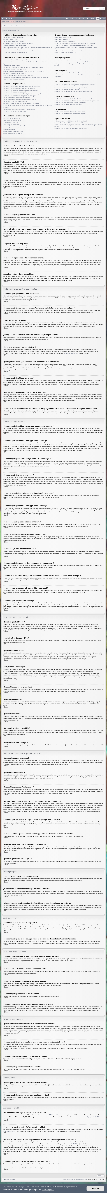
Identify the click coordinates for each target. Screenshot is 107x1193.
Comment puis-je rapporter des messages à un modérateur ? (21, 103)
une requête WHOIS (71, 1144)
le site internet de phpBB (71, 353)
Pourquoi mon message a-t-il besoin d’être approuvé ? (19, 109)
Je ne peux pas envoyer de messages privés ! (68, 60)
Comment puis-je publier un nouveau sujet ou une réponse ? (21, 86)
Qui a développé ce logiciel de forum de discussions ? (71, 121)
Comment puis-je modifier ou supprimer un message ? (19, 88)
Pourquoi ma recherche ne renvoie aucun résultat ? (70, 86)
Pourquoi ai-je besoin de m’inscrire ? (14, 37)
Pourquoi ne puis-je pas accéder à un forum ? (17, 97)
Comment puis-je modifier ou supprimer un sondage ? (19, 96)
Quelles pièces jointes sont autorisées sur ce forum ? (70, 112)
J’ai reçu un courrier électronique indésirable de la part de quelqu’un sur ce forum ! (77, 64)
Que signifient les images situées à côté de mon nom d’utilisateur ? (23, 71)
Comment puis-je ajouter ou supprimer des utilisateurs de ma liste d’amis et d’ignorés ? (77, 75)
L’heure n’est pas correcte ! (11, 65)
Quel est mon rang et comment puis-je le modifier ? (18, 75)
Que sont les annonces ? (10, 128)
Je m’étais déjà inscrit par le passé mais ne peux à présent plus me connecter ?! (27, 47)
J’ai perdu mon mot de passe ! (12, 49)
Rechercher (6, 21)
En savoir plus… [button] (48, 1190)
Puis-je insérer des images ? (12, 124)
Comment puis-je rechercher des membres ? (68, 89)
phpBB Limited (51, 1115)
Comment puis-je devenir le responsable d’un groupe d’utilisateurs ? (75, 45)
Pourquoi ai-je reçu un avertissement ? (15, 101)
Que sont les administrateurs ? (64, 37)
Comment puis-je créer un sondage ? (14, 92)
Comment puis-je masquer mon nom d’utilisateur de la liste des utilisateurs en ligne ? (26, 63)
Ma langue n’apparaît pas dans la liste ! (15, 69)
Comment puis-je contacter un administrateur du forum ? (72, 128)
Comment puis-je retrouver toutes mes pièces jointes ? (71, 113)
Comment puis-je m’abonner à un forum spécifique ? (70, 102)
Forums (10, 18)
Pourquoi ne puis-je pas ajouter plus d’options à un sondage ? (22, 94)
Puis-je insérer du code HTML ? (12, 120)
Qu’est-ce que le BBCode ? (11, 118)
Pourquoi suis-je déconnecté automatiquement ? (18, 51)
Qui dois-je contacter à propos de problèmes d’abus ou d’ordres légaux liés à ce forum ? (79, 125)
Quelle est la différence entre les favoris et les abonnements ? (73, 99)
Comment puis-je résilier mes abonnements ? (68, 104)
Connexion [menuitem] (101, 19)
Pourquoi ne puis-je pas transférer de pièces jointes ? (19, 99)
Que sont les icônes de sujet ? (12, 133)
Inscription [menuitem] (105, 19)
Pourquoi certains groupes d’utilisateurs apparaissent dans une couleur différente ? (76, 48)
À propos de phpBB (93, 1117)
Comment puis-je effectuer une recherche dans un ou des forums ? (75, 84)
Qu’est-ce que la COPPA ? (11, 39)
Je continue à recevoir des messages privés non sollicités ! (72, 62)
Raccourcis (3, 19)
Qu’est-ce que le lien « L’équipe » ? (65, 53)
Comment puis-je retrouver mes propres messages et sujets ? (73, 91)
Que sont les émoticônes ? (11, 122)
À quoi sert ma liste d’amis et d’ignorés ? (67, 73)
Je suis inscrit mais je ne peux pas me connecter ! (18, 43)
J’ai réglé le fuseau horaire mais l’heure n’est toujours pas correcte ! (23, 67)
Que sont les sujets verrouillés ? (13, 131)
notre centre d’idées (9, 1131)
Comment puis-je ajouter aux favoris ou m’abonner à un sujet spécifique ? (77, 101)
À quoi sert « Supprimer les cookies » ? (15, 53)
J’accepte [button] (95, 1188)
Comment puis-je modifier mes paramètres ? (16, 60)
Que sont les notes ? (9, 129)
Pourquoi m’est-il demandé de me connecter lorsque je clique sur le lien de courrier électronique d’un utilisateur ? (25, 78)
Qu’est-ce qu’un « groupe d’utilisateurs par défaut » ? (71, 51)
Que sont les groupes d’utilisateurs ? (65, 41)
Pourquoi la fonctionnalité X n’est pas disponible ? (70, 123)
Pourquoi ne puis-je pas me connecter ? (15, 45)
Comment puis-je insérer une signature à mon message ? (20, 90)
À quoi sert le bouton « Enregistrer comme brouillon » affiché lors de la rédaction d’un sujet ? (27, 106)
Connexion (15, 21)
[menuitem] (69, 18)
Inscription (23, 21)
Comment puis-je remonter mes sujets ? (15, 111)
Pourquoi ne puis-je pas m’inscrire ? (14, 41)
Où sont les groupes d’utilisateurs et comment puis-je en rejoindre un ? (76, 43)
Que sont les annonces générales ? (14, 126)
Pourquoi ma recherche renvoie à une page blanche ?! (71, 88)
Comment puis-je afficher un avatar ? (14, 73)
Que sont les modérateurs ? (63, 39)
